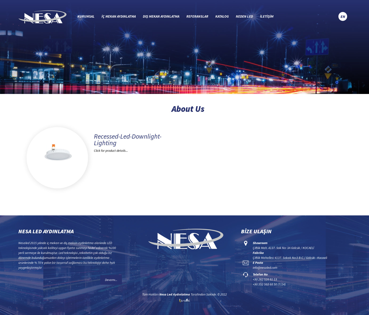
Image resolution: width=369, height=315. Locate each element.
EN (343, 16)
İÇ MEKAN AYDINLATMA (119, 16)
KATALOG (222, 16)
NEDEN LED (244, 16)
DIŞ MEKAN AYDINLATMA (161, 16)
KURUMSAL (86, 16)
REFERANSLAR (197, 16)
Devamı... (111, 280)
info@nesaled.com (265, 267)
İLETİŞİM (267, 16)
